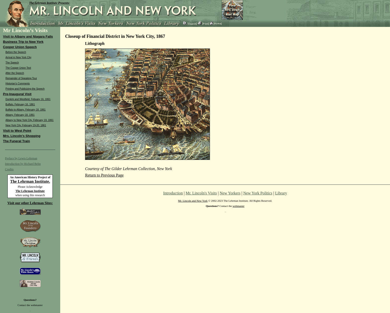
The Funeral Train (16, 141)
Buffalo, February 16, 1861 (20, 104)
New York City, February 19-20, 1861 (25, 125)
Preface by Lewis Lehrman (21, 158)
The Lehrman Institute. (30, 181)
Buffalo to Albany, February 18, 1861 (25, 109)
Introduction (173, 193)
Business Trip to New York (23, 42)
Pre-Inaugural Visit (17, 94)
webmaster (37, 305)
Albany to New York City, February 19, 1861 (29, 120)
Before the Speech (15, 52)
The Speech (12, 62)
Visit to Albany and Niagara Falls (28, 36)
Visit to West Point (17, 130)
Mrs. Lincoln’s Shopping (21, 136)
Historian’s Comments (17, 83)
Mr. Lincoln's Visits (201, 193)
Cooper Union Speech (20, 47)
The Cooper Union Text (18, 67)
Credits (9, 169)
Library (281, 193)
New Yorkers (230, 193)
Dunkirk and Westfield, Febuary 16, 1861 (27, 99)
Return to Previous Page (104, 175)
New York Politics (257, 193)
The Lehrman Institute (30, 191)
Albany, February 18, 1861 (20, 115)
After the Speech (14, 73)
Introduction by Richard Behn (23, 164)
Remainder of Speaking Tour (21, 78)
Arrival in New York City (18, 57)
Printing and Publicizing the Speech (25, 88)
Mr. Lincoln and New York (193, 200)
